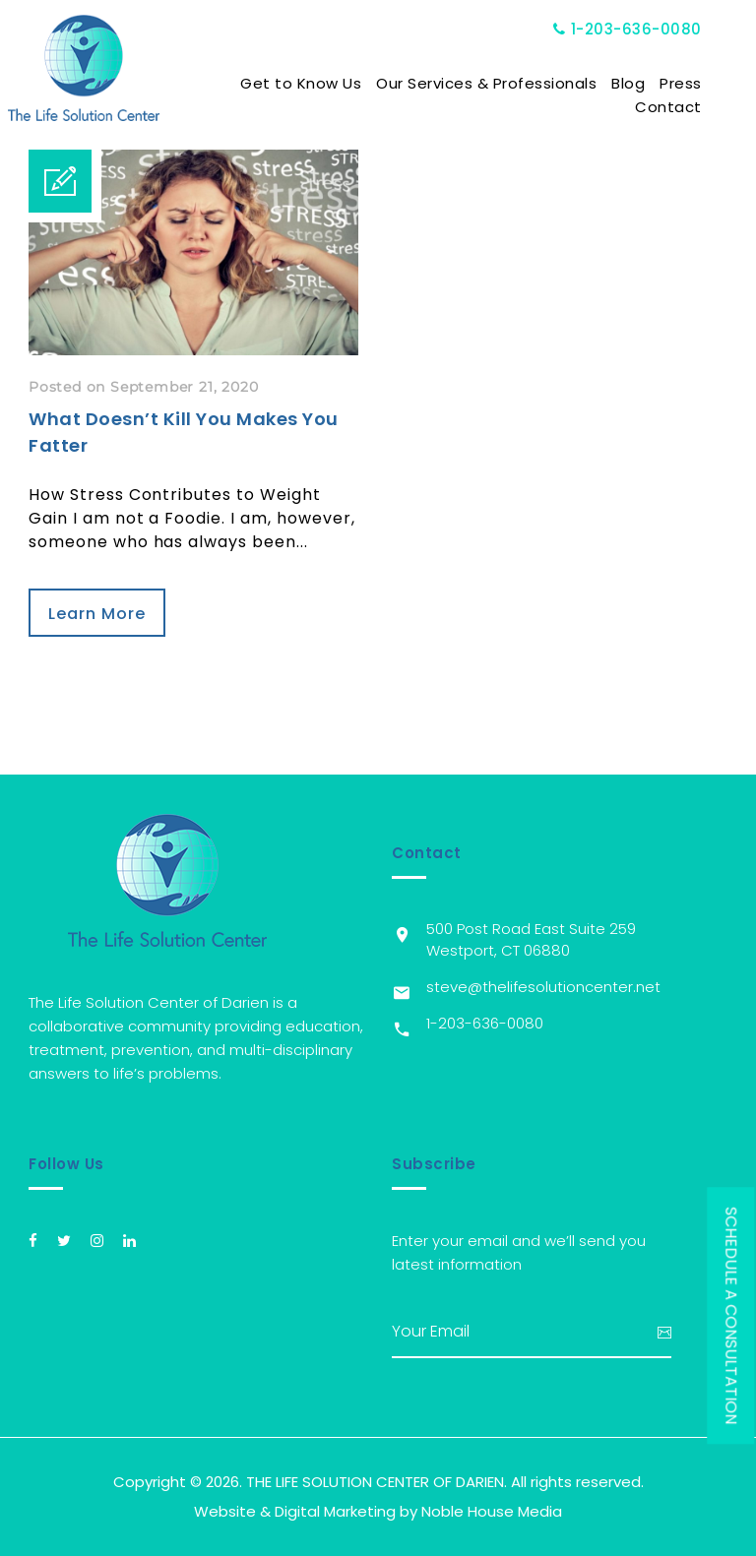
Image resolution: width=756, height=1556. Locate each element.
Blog (649, 82)
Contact (690, 106)
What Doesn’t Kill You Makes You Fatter (184, 432)
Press (702, 82)
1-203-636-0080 (649, 29)
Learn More (97, 613)
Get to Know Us (322, 82)
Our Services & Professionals (508, 82)
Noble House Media (491, 1511)
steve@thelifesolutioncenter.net (543, 986)
